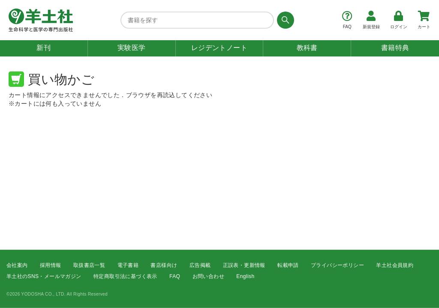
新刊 (43, 47)
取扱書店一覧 (89, 265)
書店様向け (163, 265)
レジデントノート (219, 47)
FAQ (174, 276)
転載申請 (288, 265)
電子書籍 (128, 265)
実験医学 (131, 47)
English (245, 276)
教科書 (307, 47)
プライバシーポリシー (337, 265)
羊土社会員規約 (394, 265)
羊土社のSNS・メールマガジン (43, 276)
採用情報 (50, 265)
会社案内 (17, 265)
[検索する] (284, 20)
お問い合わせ (208, 276)
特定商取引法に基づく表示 (125, 276)
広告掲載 (200, 265)
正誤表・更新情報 (244, 265)
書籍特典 (395, 47)
